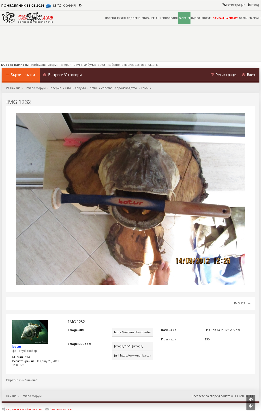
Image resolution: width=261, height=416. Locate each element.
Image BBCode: (79, 344)
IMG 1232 (18, 102)
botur (16, 346)
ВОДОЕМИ (133, 18)
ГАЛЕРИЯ (184, 18)
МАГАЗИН (254, 18)
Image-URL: (76, 330)
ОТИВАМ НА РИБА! (225, 18)
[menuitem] (62, 75)
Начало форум (31, 396)
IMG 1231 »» (242, 303)
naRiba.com (38, 65)
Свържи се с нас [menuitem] (59, 409)
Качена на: (169, 330)
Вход (255, 5)
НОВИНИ (110, 18)
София (69, 5)
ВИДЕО (195, 18)
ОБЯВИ (243, 18)
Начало (11, 396)
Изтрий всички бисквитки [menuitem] (22, 409)
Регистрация (235, 5)
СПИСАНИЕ (148, 18)
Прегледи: (169, 339)
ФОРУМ (206, 18)
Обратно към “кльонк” (22, 380)
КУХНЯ (121, 18)
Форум (52, 65)
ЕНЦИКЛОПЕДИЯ (167, 18)
